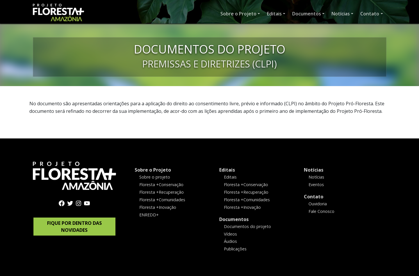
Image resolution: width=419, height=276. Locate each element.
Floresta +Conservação (161, 184)
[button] (240, 13)
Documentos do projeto (247, 226)
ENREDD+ (149, 214)
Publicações (235, 249)
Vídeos (230, 233)
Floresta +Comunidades (162, 199)
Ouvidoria (318, 203)
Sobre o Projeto (153, 170)
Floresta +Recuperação (161, 192)
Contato (313, 196)
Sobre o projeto (154, 177)
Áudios (230, 241)
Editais (227, 170)
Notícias (313, 170)
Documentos (234, 219)
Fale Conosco (321, 211)
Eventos (316, 184)
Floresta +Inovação (157, 207)
